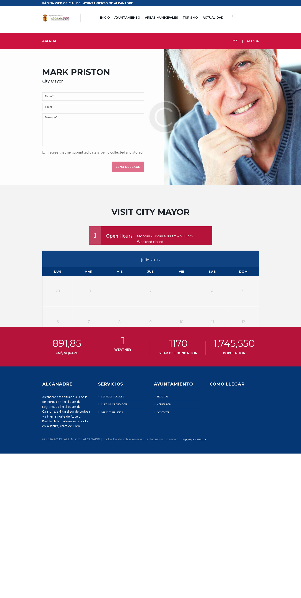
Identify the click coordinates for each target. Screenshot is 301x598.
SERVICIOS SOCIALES (116, 542)
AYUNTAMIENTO (127, 17)
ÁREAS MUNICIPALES (161, 17)
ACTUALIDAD (213, 17)
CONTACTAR (167, 562)
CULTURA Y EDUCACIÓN (119, 552)
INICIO (105, 17)
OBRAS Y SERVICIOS (116, 562)
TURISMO (190, 17)
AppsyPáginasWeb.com (198, 583)
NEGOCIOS (165, 542)
